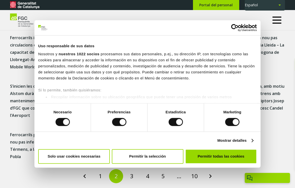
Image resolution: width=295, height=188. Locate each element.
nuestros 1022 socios (79, 54)
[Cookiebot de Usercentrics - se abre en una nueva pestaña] (235, 27)
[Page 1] (100, 176)
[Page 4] (147, 176)
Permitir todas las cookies (221, 156)
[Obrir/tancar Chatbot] (267, 178)
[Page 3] (132, 176)
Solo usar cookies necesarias (73, 156)
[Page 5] (163, 176)
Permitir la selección (147, 156)
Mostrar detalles (232, 140)
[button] (278, 20)
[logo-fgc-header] (26, 20)
